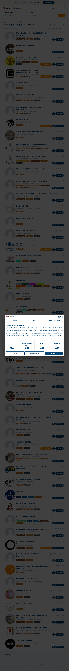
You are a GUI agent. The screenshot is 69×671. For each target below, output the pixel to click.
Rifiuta (15, 353)
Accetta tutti (54, 353)
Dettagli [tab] (34, 320)
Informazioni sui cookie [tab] (54, 320)
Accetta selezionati (34, 353)
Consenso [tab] (14, 320)
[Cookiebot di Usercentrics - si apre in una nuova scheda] (57, 317)
